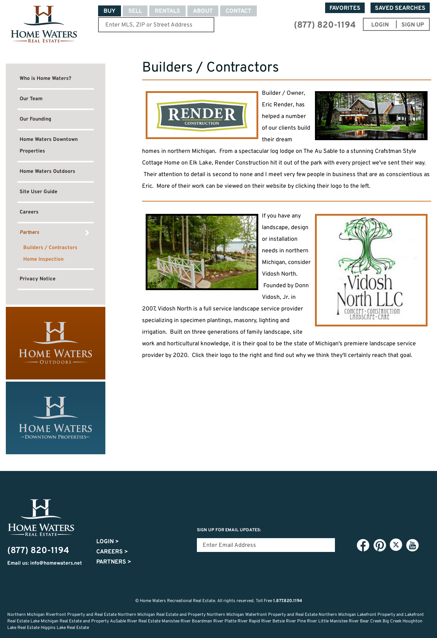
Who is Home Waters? (45, 79)
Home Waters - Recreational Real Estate (44, 24)
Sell (135, 11)
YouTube (412, 545)
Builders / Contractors (50, 248)
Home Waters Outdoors (47, 171)
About (203, 11)
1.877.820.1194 (287, 601)
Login (107, 541)
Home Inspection (43, 259)
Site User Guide (38, 192)
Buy (110, 11)
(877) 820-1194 (325, 25)
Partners (29, 232)
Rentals (167, 11)
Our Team (31, 99)
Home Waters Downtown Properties (49, 145)
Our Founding (35, 119)
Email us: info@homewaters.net (44, 563)
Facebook (363, 545)
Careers (29, 212)
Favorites (344, 8)
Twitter (396, 545)
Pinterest (379, 545)
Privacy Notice (38, 279)
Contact (238, 11)
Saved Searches (400, 8)
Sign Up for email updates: (229, 530)
